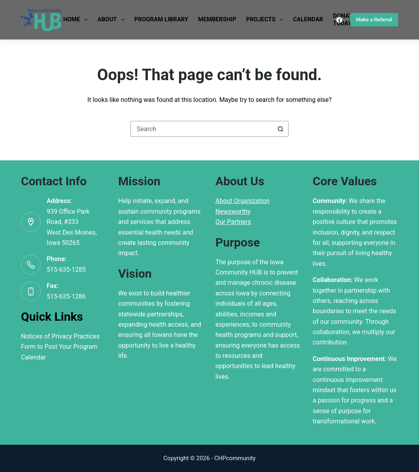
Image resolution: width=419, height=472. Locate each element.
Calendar (308, 19)
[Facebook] (339, 20)
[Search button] (281, 129)
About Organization (242, 201)
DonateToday (344, 19)
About (112, 19)
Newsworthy (233, 211)
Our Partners (233, 222)
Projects (266, 19)
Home (77, 19)
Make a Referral (374, 20)
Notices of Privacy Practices (60, 336)
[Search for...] (201, 129)
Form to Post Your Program (59, 346)
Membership (217, 19)
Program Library (161, 19)
